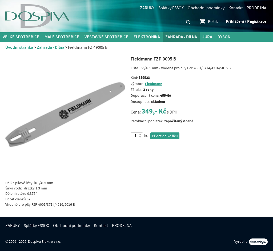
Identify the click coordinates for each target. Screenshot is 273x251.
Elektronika (147, 37)
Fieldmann (153, 84)
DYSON (224, 37)
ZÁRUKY (147, 8)
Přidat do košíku (165, 136)
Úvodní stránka (19, 47)
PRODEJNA (256, 8)
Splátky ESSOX (171, 8)
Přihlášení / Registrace (246, 21)
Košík (208, 21)
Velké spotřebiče (21, 37)
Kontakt (235, 8)
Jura (207, 37)
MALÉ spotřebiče (62, 37)
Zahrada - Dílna (181, 37)
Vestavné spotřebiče (106, 37)
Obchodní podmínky (206, 8)
